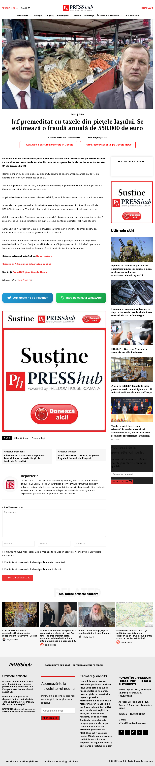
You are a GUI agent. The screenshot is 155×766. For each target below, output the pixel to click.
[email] (132, 474)
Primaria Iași (38, 438)
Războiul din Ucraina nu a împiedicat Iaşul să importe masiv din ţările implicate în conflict (24, 458)
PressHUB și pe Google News (29, 272)
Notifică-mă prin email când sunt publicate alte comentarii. (35, 562)
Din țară (77, 114)
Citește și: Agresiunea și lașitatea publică (26, 264)
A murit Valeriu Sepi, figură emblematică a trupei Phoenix (94, 631)
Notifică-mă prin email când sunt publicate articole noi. (33, 569)
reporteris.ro (24, 280)
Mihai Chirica (21, 438)
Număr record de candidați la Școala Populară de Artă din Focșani (78, 457)
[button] (26, 8)
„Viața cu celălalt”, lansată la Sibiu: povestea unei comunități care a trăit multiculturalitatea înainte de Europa (132, 389)
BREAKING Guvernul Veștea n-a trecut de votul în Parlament (129, 350)
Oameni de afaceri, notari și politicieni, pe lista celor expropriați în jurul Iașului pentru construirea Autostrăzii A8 (134, 634)
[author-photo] (4, 639)
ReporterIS (74, 137)
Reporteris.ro (44, 256)
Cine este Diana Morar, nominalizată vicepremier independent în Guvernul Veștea (19, 633)
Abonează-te (122, 481)
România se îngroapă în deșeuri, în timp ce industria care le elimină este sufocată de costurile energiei (131, 312)
